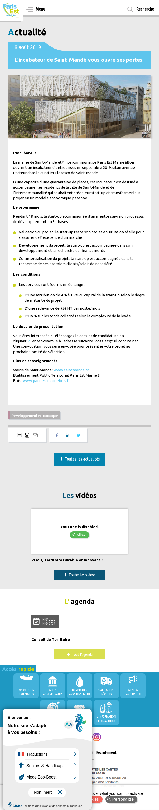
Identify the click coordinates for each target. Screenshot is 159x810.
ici (29, 341)
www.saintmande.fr (71, 370)
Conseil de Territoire (50, 640)
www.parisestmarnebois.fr (46, 380)
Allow (81, 535)
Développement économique (34, 415)
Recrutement (106, 752)
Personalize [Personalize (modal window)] (123, 799)
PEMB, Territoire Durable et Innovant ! (67, 560)
